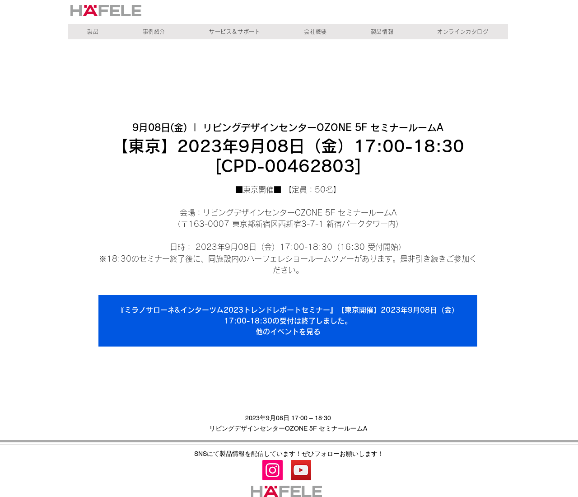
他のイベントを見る (288, 331)
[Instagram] (272, 470)
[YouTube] (301, 470)
